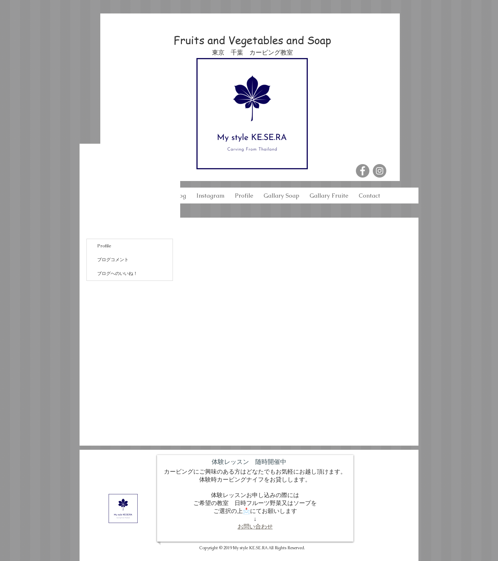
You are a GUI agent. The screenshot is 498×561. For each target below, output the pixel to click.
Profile (104, 246)
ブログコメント (113, 260)
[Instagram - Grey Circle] (379, 171)
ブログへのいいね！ (117, 273)
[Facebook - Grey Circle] (362, 171)
